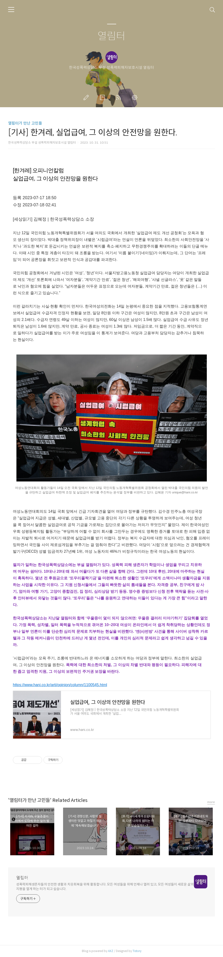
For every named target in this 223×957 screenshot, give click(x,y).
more (211, 802)
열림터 (111, 36)
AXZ (110, 951)
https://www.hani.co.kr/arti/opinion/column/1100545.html (60, 685)
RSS (119, 97)
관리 (135, 97)
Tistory (137, 951)
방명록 (103, 97)
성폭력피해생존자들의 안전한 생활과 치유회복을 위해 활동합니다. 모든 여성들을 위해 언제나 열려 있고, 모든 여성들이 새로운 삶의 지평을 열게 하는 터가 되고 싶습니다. (105, 886)
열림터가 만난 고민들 (25, 123)
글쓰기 (87, 97)
